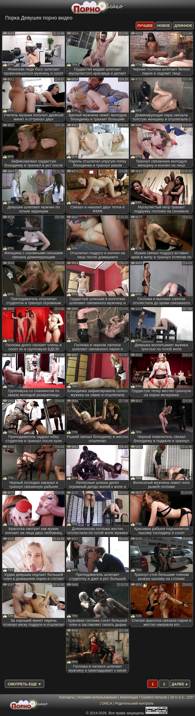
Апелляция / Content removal (143, 697)
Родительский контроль (134, 703)
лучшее (145, 26)
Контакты (66, 697)
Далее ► (180, 684)
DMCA (107, 703)
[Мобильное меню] (5, 7)
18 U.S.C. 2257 (182, 697)
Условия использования (97, 697)
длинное (183, 26)
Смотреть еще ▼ (24, 684)
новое (163, 26)
